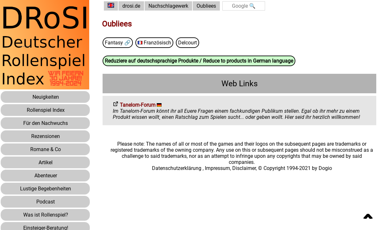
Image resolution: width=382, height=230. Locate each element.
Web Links (239, 83)
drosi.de (131, 6)
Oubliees (206, 6)
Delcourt (187, 43)
